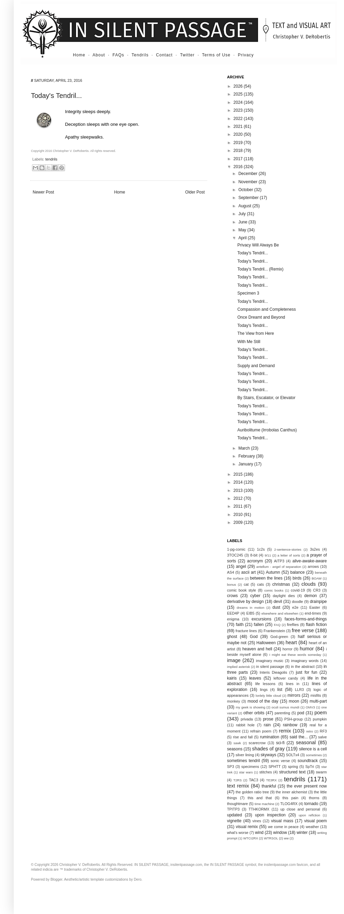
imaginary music (269, 661)
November (248, 181)
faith (240, 624)
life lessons (265, 684)
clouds (308, 584)
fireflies (293, 625)
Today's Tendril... (252, 253)
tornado (311, 803)
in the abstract (303, 666)
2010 (239, 514)
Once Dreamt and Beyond (261, 317)
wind (259, 832)
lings (264, 689)
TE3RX (271, 780)
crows (232, 595)
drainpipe (318, 601)
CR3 (317, 590)
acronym (255, 561)
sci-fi (280, 742)
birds (297, 578)
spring (293, 766)
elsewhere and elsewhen (279, 613)
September (249, 197)
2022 (239, 118)
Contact (164, 55)
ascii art (248, 572)
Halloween (266, 642)
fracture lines (246, 631)
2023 (239, 110)
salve (322, 737)
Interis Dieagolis (273, 672)
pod (300, 713)
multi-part (318, 701)
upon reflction (309, 815)
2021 (239, 126)
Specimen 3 (248, 293)
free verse (303, 630)
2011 (239, 506)
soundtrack (308, 760)
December (248, 173)
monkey (233, 701)
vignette (234, 820)
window (280, 832)
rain (267, 725)
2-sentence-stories (287, 549)
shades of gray (268, 748)
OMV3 (310, 707)
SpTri (309, 766)
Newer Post (43, 192)
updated (234, 815)
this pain (290, 798)
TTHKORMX (258, 809)
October (246, 189)
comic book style (241, 590)
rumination (269, 737)
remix (285, 731)
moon (294, 701)
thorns (314, 798)
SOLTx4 (292, 755)
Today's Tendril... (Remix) (260, 269)
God (254, 636)
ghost (232, 636)
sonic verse (280, 761)
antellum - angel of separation (278, 567)
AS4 (230, 572)
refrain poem (260, 731)
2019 (239, 142)
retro (309, 731)
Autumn (273, 572)
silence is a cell (313, 749)
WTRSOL (271, 838)
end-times (313, 613)
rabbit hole (245, 725)
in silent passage (270, 666)
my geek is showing (250, 707)
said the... (299, 737)
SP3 (230, 766)
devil (277, 601)
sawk (237, 743)
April (243, 237)
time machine (264, 804)
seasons (235, 749)
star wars (246, 772)
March (244, 448)
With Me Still (248, 341)
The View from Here (255, 333)
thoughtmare (237, 804)
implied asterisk (238, 667)
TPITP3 (233, 809)
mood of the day (262, 701)
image (233, 660)
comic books (273, 590)
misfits (315, 695)
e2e (295, 607)
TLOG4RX (289, 804)
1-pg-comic (236, 549)
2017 (239, 158)
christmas (281, 584)
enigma (233, 619)
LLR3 (299, 689)
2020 (239, 134)
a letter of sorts (289, 555)
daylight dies (284, 596)
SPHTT (274, 766)
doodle (297, 601)
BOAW (317, 578)
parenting (282, 713)
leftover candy (285, 678)
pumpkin (320, 719)
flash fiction (316, 624)
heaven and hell (257, 649)
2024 (239, 102)
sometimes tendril (243, 760)
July (242, 213)
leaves (255, 678)
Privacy (246, 55)
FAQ (277, 625)
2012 (239, 498)
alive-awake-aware (309, 561)
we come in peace (283, 827)
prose (268, 719)
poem (320, 712)
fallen (259, 624)
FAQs (118, 55)
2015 (239, 474)
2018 (239, 150)
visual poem (315, 820)
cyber (255, 595)
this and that (260, 798)
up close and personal (300, 809)
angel (241, 566)
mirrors (294, 695)
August (245, 205)
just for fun (306, 672)
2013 (239, 490)
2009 (239, 522)
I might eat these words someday (295, 655)
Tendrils (140, 55)
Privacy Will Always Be (258, 245)
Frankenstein (274, 631)
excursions (261, 619)
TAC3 (253, 780)
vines (256, 821)
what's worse (237, 832)
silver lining (245, 755)
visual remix (247, 826)
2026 (239, 86)
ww (286, 838)
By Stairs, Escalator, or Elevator (266, 397)
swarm (321, 772)
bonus (231, 584)
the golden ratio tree (252, 792)
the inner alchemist (291, 792)
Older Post (195, 192)
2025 (239, 94)
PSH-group (293, 719)
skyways (268, 754)
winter (302, 832)
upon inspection (270, 815)
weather (312, 827)
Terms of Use (216, 55)
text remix (238, 786)
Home (79, 55)
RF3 (323, 731)
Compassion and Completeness (266, 309)
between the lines (266, 578)
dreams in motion (250, 607)
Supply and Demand (256, 365)
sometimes (314, 755)
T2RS (237, 780)
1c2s (261, 549)
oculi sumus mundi (285, 707)
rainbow (290, 725)
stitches (265, 772)
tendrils (51, 159)
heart (291, 642)
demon (310, 595)
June (243, 222)
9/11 (268, 555)
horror (287, 649)
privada (247, 719)
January (246, 464)
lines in (292, 684)
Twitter (187, 55)
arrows (313, 566)
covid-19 (298, 590)
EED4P (233, 613)
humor (307, 648)
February (247, 456)
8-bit (253, 555)
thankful (268, 786)
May (242, 230)
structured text (292, 772)
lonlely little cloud (268, 695)
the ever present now (307, 786)
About (99, 55)
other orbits (254, 713)
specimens (250, 766)
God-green (279, 637)
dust (276, 607)
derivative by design (245, 601)
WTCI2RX (250, 838)
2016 (239, 166)
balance (297, 572)
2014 (239, 482)
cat (246, 584)
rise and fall (242, 737)
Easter (314, 607)
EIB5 (250, 613)
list (279, 689)
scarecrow (257, 743)
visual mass (282, 820)
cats (260, 584)
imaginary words (305, 661)
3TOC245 (235, 555)
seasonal (306, 742)
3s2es (315, 549)
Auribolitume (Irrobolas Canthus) (267, 430)
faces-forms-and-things (305, 619)
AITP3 (279, 561)
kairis (232, 678)
